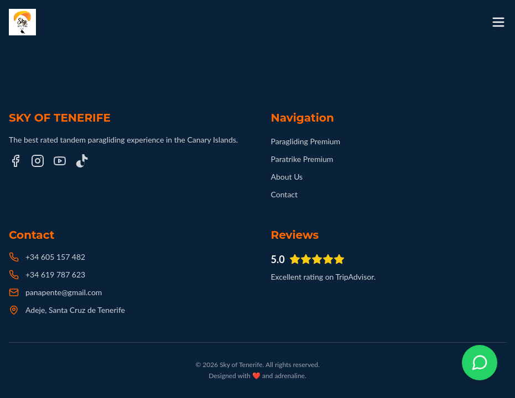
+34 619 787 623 (55, 274)
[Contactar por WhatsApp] (479, 362)
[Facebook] (15, 160)
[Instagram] (37, 160)
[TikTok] (82, 160)
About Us (287, 176)
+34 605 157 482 (55, 256)
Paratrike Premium (302, 159)
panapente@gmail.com (63, 292)
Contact (284, 194)
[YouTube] (59, 160)
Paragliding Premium (306, 141)
